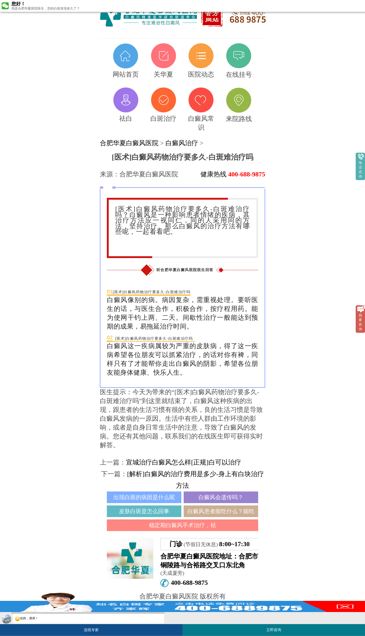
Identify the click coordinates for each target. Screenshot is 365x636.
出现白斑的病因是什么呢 (144, 497)
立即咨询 (276, 628)
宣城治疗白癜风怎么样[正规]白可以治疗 (183, 462)
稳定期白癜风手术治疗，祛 (182, 525)
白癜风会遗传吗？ (221, 497)
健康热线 (232, 174)
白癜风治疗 (182, 143)
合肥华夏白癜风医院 (129, 143)
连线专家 (91, 630)
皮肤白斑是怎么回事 (144, 511)
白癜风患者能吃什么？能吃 (220, 511)
